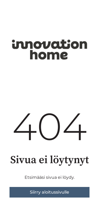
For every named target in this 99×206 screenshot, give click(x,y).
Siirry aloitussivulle (49, 192)
